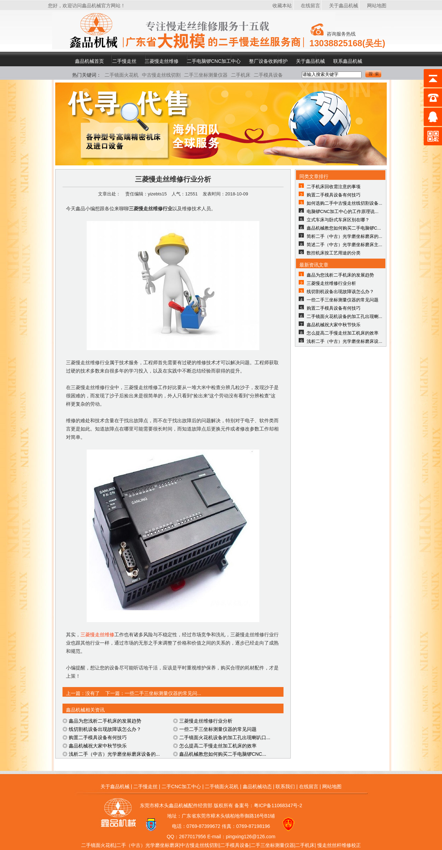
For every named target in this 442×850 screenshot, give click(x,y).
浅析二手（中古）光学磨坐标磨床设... (344, 341)
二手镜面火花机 (121, 75)
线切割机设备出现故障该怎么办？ (105, 729)
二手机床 (240, 75)
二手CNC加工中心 (181, 786)
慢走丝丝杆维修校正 (339, 845)
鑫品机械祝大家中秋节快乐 (98, 745)
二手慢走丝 (124, 61)
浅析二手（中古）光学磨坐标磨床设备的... (114, 754)
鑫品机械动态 (257, 786)
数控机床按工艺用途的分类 (334, 252)
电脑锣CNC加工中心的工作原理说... (342, 211)
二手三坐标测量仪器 (206, 75)
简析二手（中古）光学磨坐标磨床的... (344, 236)
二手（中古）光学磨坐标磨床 (147, 845)
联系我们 (285, 786)
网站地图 (376, 5)
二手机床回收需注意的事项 (334, 186)
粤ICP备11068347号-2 (278, 805)
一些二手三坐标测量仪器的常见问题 (218, 729)
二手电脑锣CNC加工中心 (214, 61)
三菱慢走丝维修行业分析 (205, 721)
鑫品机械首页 (89, 61)
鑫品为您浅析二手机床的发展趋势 (105, 721)
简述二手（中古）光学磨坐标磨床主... (344, 244)
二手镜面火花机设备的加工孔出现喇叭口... (224, 737)
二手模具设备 (268, 75)
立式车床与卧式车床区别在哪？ (338, 219)
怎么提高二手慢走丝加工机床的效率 (218, 745)
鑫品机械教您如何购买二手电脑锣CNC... (222, 754)
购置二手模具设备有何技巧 (98, 737)
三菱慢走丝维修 (162, 61)
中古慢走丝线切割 (161, 75)
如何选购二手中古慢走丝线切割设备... (344, 203)
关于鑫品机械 (343, 5)
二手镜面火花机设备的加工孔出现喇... (344, 316)
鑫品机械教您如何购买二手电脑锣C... (344, 228)
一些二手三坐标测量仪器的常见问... (163, 693)
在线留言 (310, 5)
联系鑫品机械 (347, 61)
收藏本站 (282, 5)
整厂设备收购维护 (268, 61)
